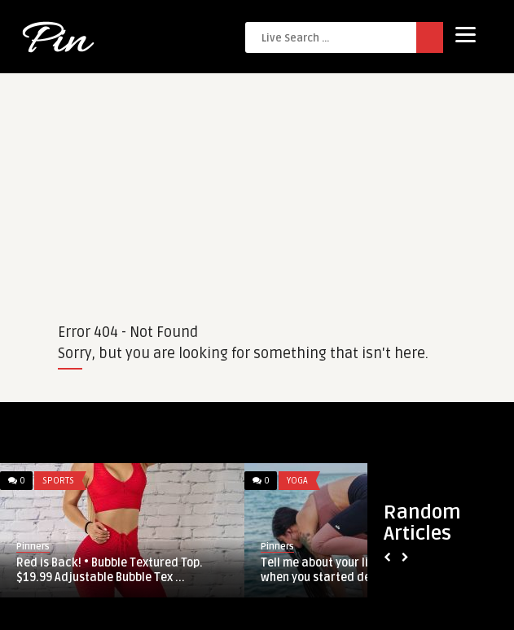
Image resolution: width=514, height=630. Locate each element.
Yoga (297, 480)
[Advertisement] (257, 187)
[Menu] (465, 34)
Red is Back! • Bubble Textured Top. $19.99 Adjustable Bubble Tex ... (109, 570)
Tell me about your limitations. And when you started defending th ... (353, 570)
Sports (58, 480)
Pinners (33, 546)
